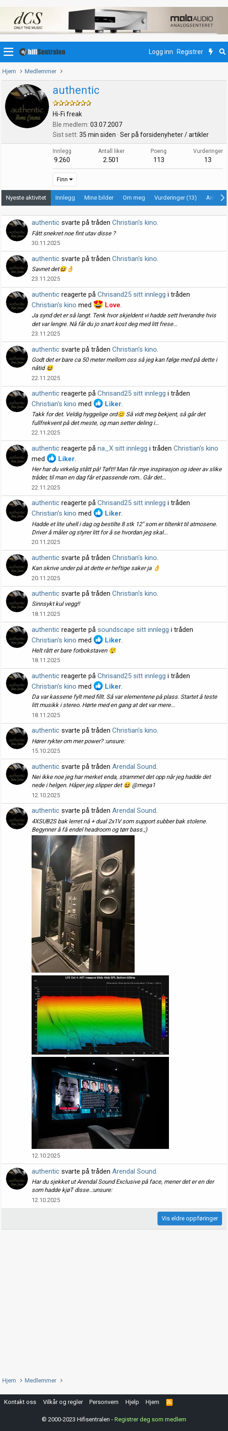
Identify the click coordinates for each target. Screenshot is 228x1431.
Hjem (152, 1401)
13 (208, 160)
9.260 (62, 160)
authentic (46, 222)
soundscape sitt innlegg (133, 630)
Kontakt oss (20, 1401)
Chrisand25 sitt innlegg (132, 294)
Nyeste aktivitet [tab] (26, 197)
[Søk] (222, 52)
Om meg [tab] (134, 197)
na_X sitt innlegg (122, 448)
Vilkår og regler (63, 1401)
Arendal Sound (134, 766)
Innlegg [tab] (65, 197)
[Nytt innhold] (211, 52)
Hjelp (132, 1401)
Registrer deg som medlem (150, 1419)
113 (158, 160)
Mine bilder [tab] (99, 197)
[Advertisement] (114, 1303)
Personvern (104, 1401)
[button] (8, 52)
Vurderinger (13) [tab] (175, 197)
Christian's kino (134, 222)
